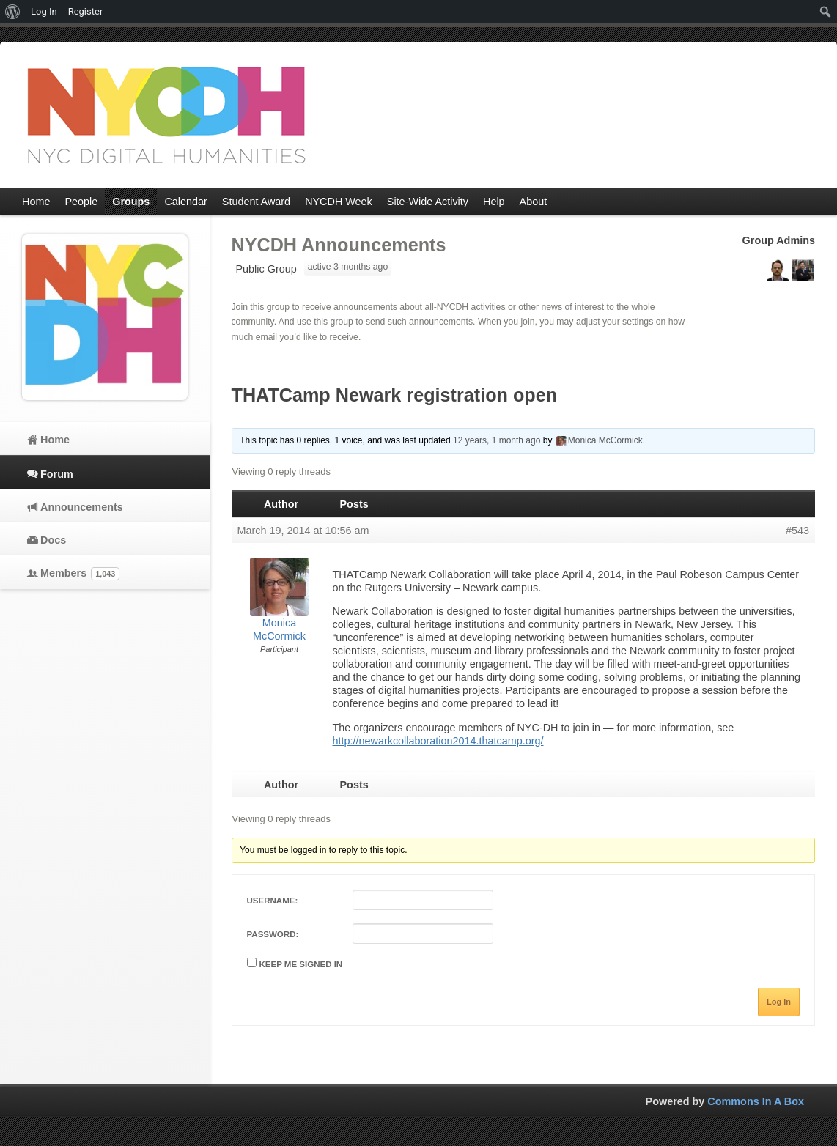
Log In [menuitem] (44, 11)
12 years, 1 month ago (496, 440)
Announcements (81, 507)
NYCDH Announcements (339, 244)
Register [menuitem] (85, 11)
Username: (272, 900)
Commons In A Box (755, 1101)
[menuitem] (13, 11)
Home (55, 440)
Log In (779, 1001)
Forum (56, 474)
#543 (797, 530)
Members (79, 573)
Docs (53, 540)
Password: (273, 934)
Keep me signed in (301, 964)
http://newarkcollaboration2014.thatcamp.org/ (438, 741)
